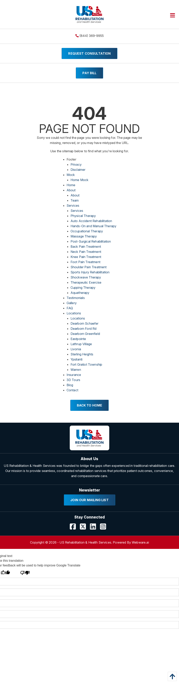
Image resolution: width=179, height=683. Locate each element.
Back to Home (89, 405)
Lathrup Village (81, 344)
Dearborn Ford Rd (84, 329)
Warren (76, 370)
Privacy (76, 164)
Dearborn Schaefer (85, 323)
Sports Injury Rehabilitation (90, 272)
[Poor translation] (25, 572)
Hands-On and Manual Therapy (93, 226)
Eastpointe (78, 339)
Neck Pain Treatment (86, 252)
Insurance (74, 375)
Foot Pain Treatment (85, 262)
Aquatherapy (80, 293)
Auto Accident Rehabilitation (91, 221)
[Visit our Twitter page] (84, 528)
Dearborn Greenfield (85, 334)
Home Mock (79, 180)
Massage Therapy (84, 236)
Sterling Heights (82, 354)
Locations (74, 313)
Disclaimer (78, 170)
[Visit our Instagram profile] (105, 528)
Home (71, 185)
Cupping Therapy (83, 288)
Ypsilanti (76, 359)
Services (73, 205)
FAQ (70, 308)
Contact (72, 390)
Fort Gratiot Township (86, 364)
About (71, 190)
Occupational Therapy (87, 231)
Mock (71, 175)
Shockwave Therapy (86, 277)
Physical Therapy (83, 216)
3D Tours (73, 380)
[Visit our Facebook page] (74, 528)
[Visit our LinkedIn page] (95, 528)
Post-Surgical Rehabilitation (91, 241)
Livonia (76, 349)
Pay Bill (89, 73)
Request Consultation (89, 53)
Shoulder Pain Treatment (89, 267)
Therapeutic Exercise (86, 282)
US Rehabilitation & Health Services (85, 542)
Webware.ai (140, 542)
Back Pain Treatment (86, 247)
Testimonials (76, 298)
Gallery (72, 303)
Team (75, 200)
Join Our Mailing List (89, 500)
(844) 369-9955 (89, 36)
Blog (70, 385)
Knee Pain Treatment (86, 257)
